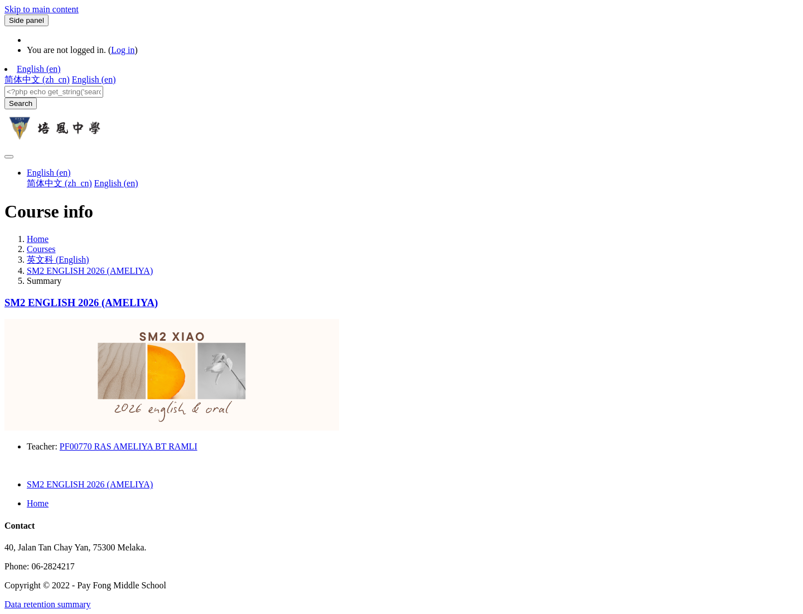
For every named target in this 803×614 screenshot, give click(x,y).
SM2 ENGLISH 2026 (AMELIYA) (90, 270)
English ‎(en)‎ (39, 69)
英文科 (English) (58, 259)
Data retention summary (47, 604)
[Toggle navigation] (8, 156)
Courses (41, 249)
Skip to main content (41, 9)
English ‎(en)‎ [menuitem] (94, 79)
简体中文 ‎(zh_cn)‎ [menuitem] (37, 79)
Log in (122, 50)
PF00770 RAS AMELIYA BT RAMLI (128, 446)
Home (38, 239)
